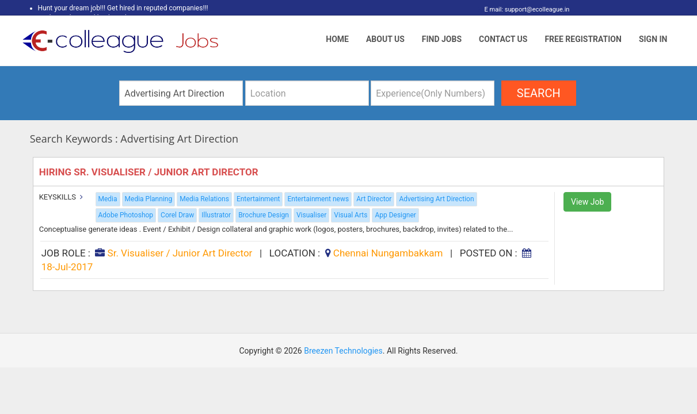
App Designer (395, 215)
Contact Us (503, 39)
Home (337, 39)
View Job (587, 201)
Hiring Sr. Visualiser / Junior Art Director (150, 172)
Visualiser (311, 215)
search (539, 93)
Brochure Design (263, 215)
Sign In (653, 39)
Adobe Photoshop (126, 215)
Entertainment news (318, 199)
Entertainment (258, 199)
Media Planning (149, 199)
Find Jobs (442, 39)
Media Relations (204, 199)
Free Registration (583, 39)
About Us (385, 39)
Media (107, 199)
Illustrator (216, 215)
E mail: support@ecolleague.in (524, 9)
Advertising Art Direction (436, 199)
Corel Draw (177, 215)
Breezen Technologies (343, 350)
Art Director (373, 199)
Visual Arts (350, 215)
